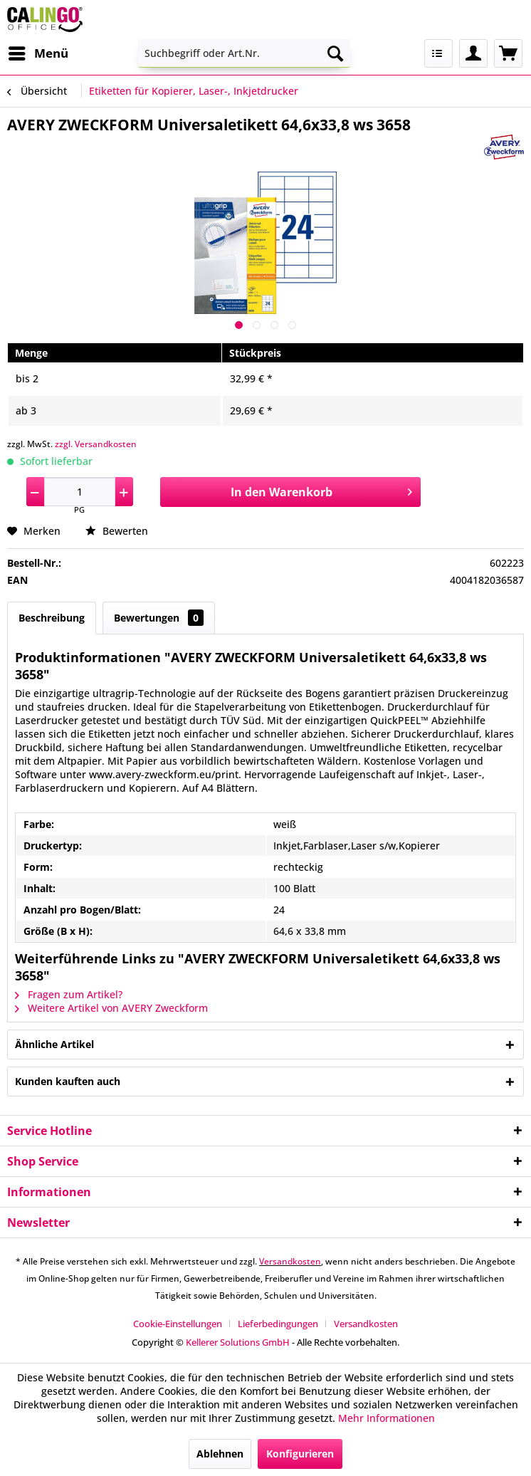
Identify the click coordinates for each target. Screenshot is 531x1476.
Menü (38, 51)
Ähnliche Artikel (54, 1044)
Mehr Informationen (386, 1418)
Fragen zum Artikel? (68, 994)
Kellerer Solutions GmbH (238, 1342)
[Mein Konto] (473, 53)
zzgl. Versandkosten (96, 444)
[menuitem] (37, 53)
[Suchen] (335, 53)
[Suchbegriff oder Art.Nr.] (244, 53)
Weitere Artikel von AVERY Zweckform (111, 1008)
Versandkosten (290, 1261)
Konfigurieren (300, 1453)
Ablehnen (219, 1453)
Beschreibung (52, 617)
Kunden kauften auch (67, 1081)
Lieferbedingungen (278, 1323)
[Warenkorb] (508, 53)
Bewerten (116, 531)
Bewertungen (159, 617)
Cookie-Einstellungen (177, 1323)
